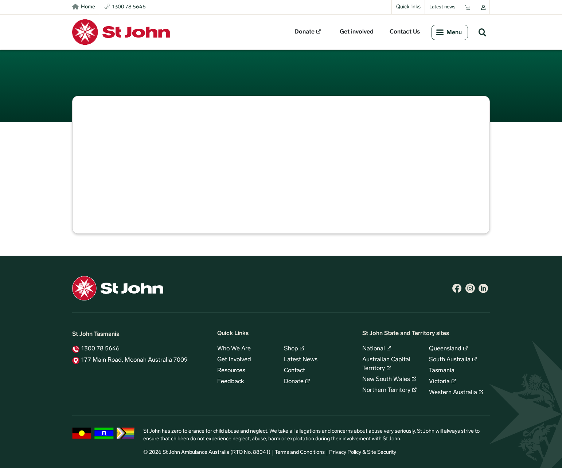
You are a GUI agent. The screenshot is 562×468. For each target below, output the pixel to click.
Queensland (445, 349)
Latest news (442, 7)
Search (482, 32)
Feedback (230, 382)
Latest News (300, 360)
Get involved (357, 32)
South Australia (450, 360)
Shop (291, 349)
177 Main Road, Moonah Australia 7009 (134, 360)
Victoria (439, 382)
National (373, 349)
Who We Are (234, 349)
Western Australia (453, 393)
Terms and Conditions (300, 452)
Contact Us (405, 32)
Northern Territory (386, 390)
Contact (294, 371)
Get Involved (234, 360)
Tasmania (441, 371)
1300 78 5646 (100, 349)
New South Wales (386, 379)
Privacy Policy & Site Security (362, 452)
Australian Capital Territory (386, 364)
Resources (231, 371)
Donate (304, 32)
